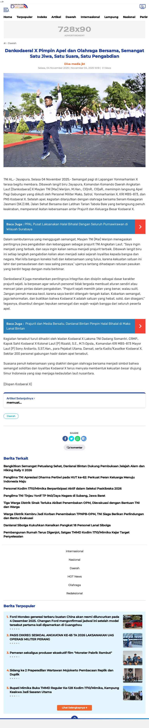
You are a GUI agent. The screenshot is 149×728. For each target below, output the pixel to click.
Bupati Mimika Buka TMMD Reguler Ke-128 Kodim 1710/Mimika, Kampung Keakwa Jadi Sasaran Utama (64, 690)
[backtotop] (74, 719)
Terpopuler (24, 17)
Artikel (56, 17)
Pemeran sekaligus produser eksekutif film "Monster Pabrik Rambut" (61, 653)
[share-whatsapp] (77, 438)
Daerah (71, 17)
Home (7, 17)
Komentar (74, 447)
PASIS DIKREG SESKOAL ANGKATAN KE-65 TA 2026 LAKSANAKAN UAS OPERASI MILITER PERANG (62, 637)
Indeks (42, 17)
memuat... (14, 402)
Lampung (111, 17)
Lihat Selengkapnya (74, 707)
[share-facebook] (65, 438)
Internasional (90, 17)
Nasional (129, 17)
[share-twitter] (71, 438)
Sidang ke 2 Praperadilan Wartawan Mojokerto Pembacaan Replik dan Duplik (61, 672)
